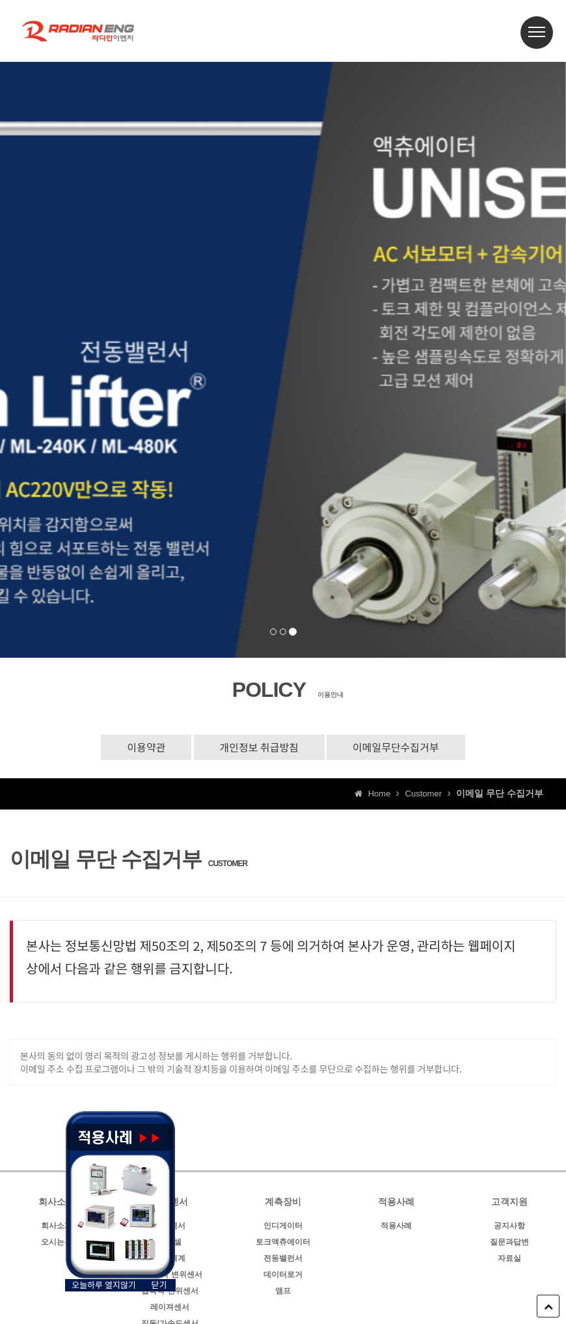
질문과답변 (509, 1242)
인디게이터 (283, 1225)
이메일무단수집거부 (395, 747)
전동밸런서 (283, 1258)
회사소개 (56, 1225)
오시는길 (56, 1242)
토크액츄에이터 (283, 1242)
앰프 (283, 1290)
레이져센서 (169, 1307)
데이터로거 (283, 1274)
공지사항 (509, 1225)
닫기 (159, 1285)
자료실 (509, 1258)
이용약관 (146, 747)
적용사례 (396, 1225)
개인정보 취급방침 (259, 747)
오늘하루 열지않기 (104, 1285)
